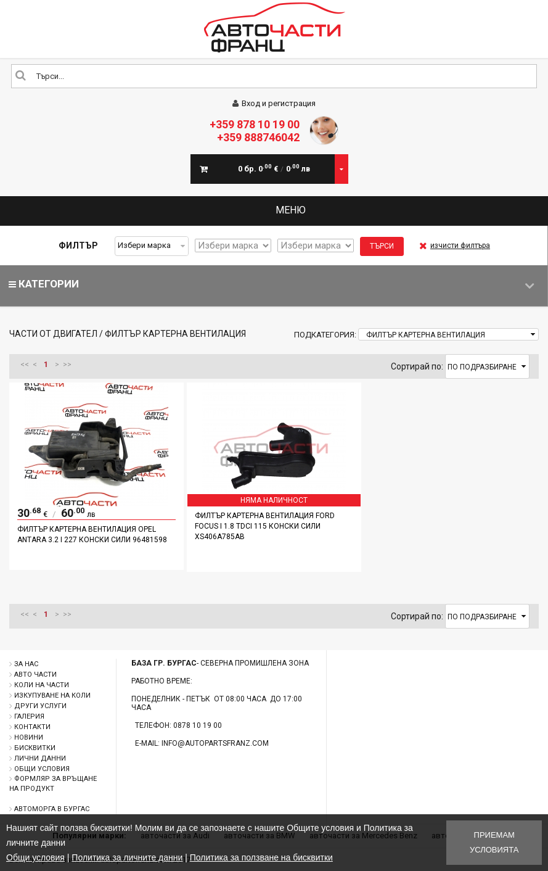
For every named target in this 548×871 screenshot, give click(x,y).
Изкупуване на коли (52, 695)
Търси (382, 246)
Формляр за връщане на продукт (53, 784)
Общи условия (42, 769)
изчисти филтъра (454, 245)
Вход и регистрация (274, 103)
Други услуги (40, 706)
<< (24, 364)
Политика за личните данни (127, 857)
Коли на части (41, 685)
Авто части (35, 675)
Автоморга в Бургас (51, 809)
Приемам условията (494, 842)
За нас (26, 664)
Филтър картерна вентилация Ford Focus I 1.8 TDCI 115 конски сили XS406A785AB (265, 526)
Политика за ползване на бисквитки (261, 857)
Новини (28, 737)
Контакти (32, 727)
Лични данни (40, 758)
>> (67, 364)
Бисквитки (34, 748)
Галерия (29, 716)
